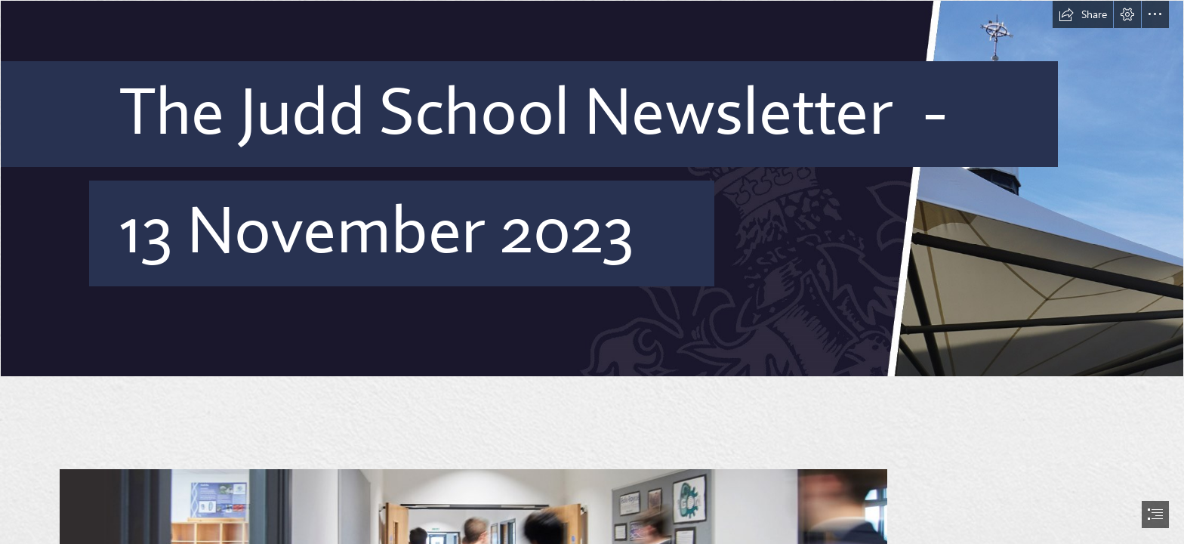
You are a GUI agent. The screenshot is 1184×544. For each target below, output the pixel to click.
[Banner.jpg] (592, 188)
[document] (592, 272)
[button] (1083, 14)
